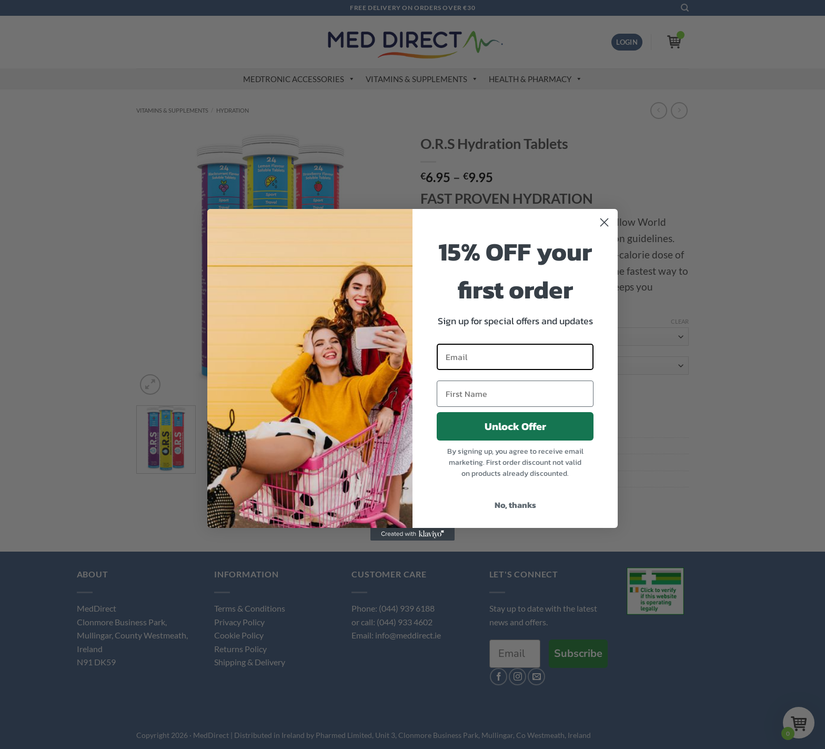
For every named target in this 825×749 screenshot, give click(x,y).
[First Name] (515, 394)
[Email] (515, 357)
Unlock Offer (515, 426)
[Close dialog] (604, 222)
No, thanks (515, 504)
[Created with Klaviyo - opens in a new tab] (412, 534)
